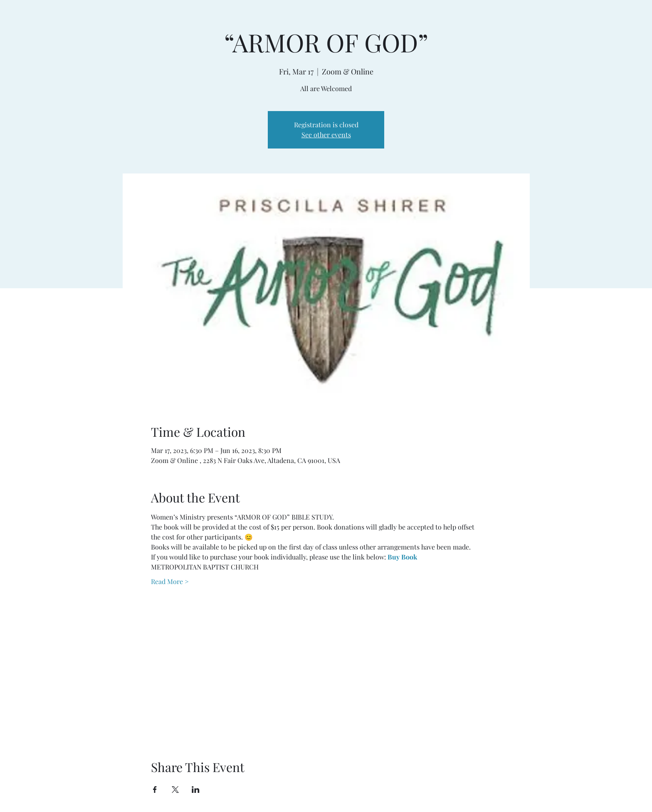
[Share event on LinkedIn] (196, 789)
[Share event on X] (175, 789)
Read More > (170, 581)
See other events (326, 134)
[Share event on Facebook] (155, 789)
